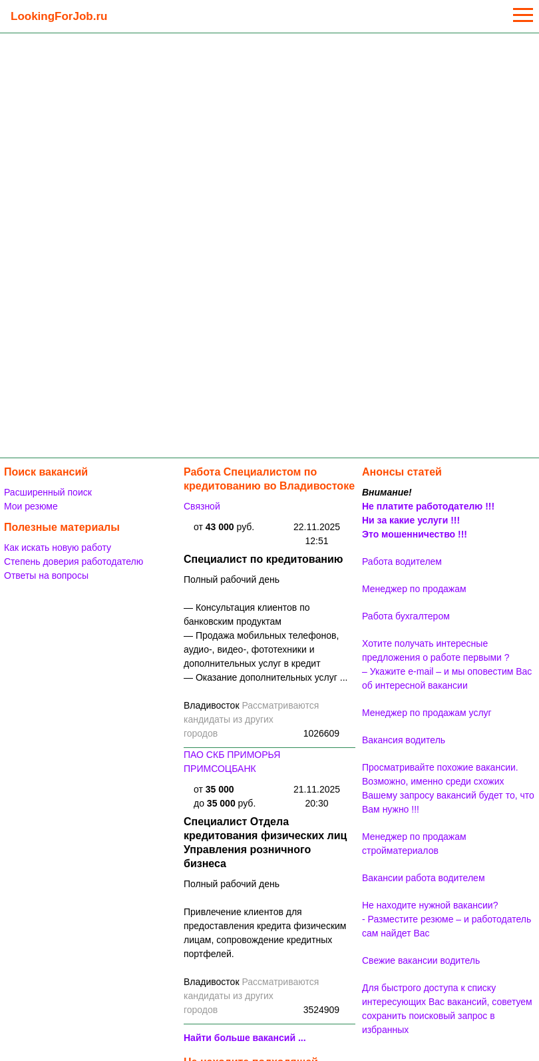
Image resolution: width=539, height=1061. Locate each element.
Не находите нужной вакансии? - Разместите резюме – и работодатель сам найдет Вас (446, 919)
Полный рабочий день (231, 579)
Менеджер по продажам (414, 588)
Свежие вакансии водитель (421, 960)
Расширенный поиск (48, 492)
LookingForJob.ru (59, 16)
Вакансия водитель (403, 740)
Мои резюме (31, 506)
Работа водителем (402, 561)
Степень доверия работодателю (73, 561)
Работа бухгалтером (406, 616)
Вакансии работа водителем (423, 878)
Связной (202, 506)
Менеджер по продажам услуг (427, 712)
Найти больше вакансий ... (245, 1037)
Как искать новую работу (57, 547)
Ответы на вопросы (46, 575)
